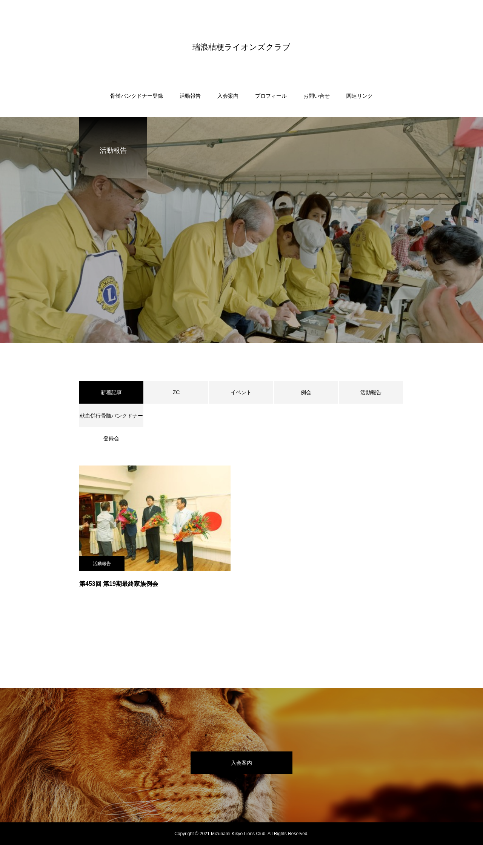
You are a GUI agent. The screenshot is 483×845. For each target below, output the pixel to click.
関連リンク (359, 96)
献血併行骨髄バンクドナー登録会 (111, 420)
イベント (241, 392)
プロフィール (271, 96)
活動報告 (190, 96)
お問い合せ (316, 96)
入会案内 (227, 96)
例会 (306, 392)
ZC (176, 392)
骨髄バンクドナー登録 (136, 96)
